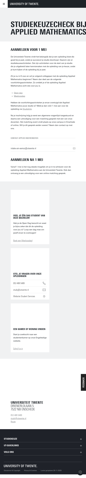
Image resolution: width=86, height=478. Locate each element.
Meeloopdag (19, 96)
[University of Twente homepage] (24, 4)
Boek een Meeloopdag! (23, 240)
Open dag (18, 93)
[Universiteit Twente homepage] (20, 466)
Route (13, 421)
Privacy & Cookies (30, 470)
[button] (83, 382)
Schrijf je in (18, 348)
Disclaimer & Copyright (12, 470)
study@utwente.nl (18, 418)
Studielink (27, 109)
